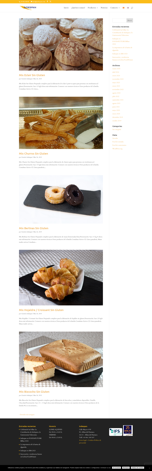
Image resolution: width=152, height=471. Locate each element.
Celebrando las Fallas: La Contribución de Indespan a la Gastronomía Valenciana (122, 32)
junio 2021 (116, 107)
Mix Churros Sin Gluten (33, 153)
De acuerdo (116, 467)
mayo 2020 (116, 110)
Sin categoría (116, 129)
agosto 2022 (116, 93)
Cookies (90, 440)
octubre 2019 (116, 121)
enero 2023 (116, 86)
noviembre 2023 (118, 79)
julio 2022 (115, 96)
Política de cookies (137, 467)
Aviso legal (82, 440)
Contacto (114, 8)
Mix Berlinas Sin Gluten (33, 228)
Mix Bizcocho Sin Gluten (34, 391)
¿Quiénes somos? (78, 8)
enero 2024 (116, 76)
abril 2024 (115, 72)
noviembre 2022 (118, 89)
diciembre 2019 (117, 117)
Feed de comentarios (119, 145)
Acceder (115, 138)
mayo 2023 (116, 82)
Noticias (104, 8)
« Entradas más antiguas (26, 414)
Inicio (66, 8)
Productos (92, 8)
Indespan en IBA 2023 (120, 54)
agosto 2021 (116, 103)
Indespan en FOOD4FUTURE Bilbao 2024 (121, 41)
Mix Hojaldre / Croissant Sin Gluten (41, 310)
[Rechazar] (149, 468)
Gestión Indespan (27, 79)
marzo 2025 (116, 69)
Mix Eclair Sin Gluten (32, 75)
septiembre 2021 (118, 100)
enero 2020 (116, 114)
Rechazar (126, 467)
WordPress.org (117, 149)
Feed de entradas (118, 142)
